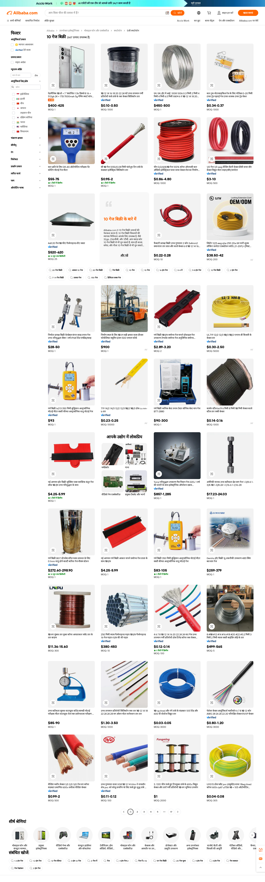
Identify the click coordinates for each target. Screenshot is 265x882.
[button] (167, 13)
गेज (107, 861)
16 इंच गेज (162, 270)
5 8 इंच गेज (195, 270)
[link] (260, 849)
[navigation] (26, 421)
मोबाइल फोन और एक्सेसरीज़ (96, 30)
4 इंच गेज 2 (122, 861)
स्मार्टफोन (118, 30)
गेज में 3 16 (141, 861)
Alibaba (50, 30)
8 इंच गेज (214, 861)
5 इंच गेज (197, 861)
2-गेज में (92, 861)
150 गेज (93, 277)
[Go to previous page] (124, 812)
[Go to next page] (178, 812)
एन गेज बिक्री (159, 861)
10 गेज (130, 270)
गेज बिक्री (114, 270)
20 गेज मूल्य (179, 861)
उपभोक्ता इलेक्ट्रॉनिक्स (69, 30)
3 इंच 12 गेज (74, 861)
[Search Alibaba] (105, 13)
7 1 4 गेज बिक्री (56, 277)
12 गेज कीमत (54, 861)
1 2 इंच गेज (17, 861)
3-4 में (178, 270)
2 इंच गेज (232, 270)
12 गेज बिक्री (214, 270)
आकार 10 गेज (76, 270)
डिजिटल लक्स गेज (112, 277)
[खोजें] (177, 13)
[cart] (209, 13)
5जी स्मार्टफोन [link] (133, 30)
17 (171, 812)
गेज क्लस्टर (232, 861)
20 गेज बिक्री (55, 270)
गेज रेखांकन (17, 868)
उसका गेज (75, 277)
